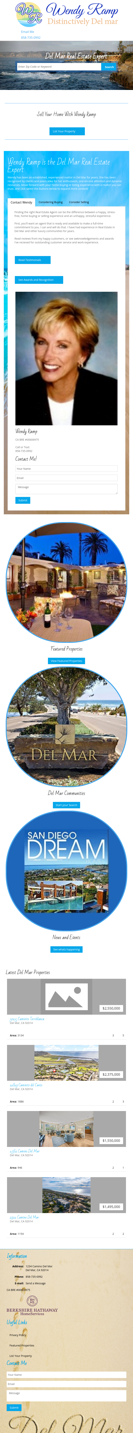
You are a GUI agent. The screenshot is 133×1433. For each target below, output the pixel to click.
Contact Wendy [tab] (21, 202)
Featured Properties (66, 649)
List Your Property (64, 131)
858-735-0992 (31, 38)
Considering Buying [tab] (51, 202)
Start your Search (66, 805)
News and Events (66, 937)
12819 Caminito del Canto (26, 1085)
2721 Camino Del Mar (24, 1217)
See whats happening (66, 949)
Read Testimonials (29, 260)
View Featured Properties (66, 661)
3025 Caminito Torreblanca (27, 1019)
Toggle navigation (8, 9)
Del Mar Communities (66, 793)
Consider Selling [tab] (79, 202)
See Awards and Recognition (36, 280)
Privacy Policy (18, 1335)
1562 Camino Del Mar (25, 1151)
